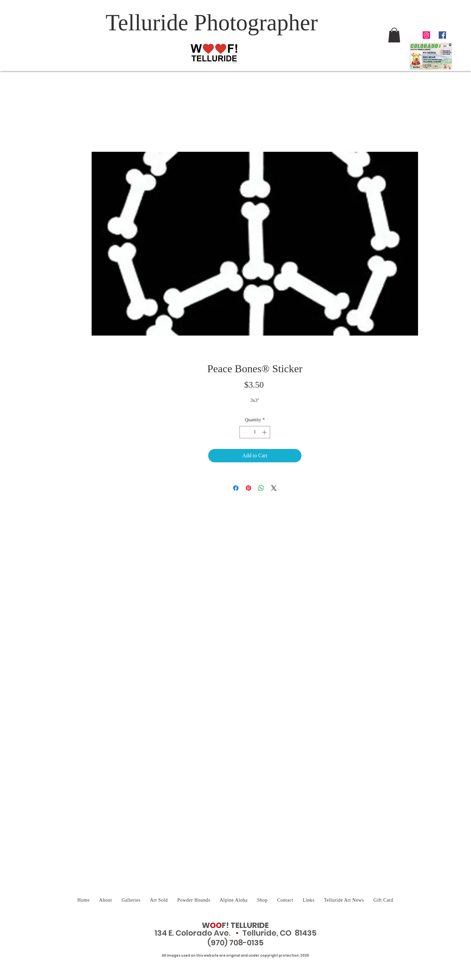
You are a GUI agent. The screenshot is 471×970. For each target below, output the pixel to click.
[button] (394, 35)
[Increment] (265, 432)
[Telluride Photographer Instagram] (426, 35)
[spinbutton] (255, 432)
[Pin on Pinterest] (248, 488)
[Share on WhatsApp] (261, 488)
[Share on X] (274, 488)
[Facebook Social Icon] (442, 35)
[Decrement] (244, 432)
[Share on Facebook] (236, 488)
